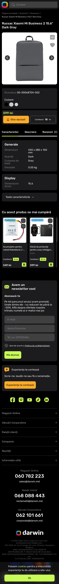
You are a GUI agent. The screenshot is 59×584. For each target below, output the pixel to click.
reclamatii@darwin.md (29, 501)
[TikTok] (38, 399)
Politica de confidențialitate (37, 346)
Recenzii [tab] (49, 132)
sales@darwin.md (29, 481)
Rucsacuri (34, 13)
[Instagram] (21, 399)
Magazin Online (11, 413)
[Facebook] (12, 399)
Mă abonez (12, 354)
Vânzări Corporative (14, 422)
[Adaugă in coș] (24, 265)
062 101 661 (29, 515)
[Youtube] (29, 400)
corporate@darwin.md (30, 520)
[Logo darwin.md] (5, 4)
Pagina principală (9, 13)
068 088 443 (29, 495)
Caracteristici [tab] (10, 132)
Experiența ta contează (20, 384)
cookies (22, 566)
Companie (8, 441)
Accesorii (24, 13)
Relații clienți (9, 432)
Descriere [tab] (30, 132)
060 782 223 (29, 476)
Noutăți (6, 450)
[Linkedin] (46, 399)
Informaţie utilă (11, 460)
